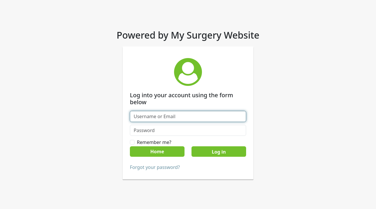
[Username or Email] (188, 116)
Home (157, 151)
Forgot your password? (155, 167)
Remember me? (154, 142)
